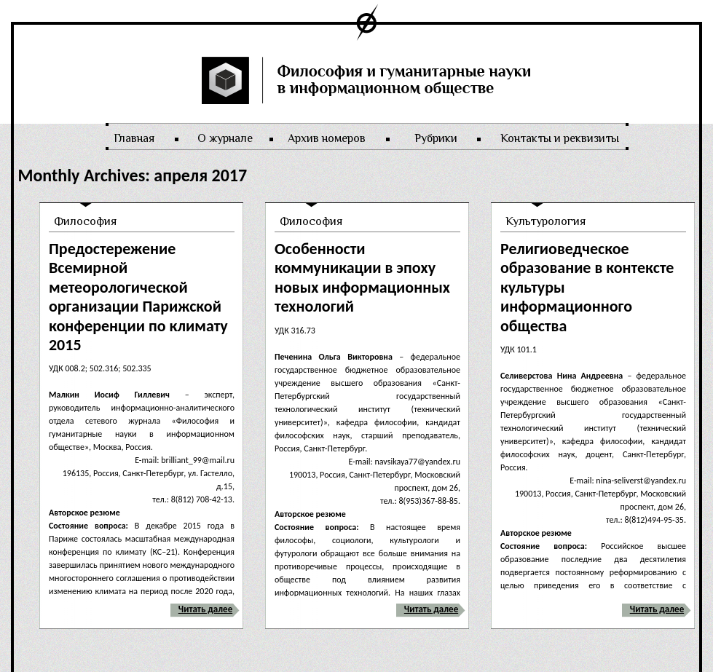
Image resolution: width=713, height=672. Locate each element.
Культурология (545, 221)
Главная (134, 138)
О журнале (225, 138)
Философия (85, 221)
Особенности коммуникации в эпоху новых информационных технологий (362, 277)
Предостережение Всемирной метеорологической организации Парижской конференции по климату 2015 (138, 297)
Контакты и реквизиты (559, 138)
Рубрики (435, 138)
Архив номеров (327, 138)
